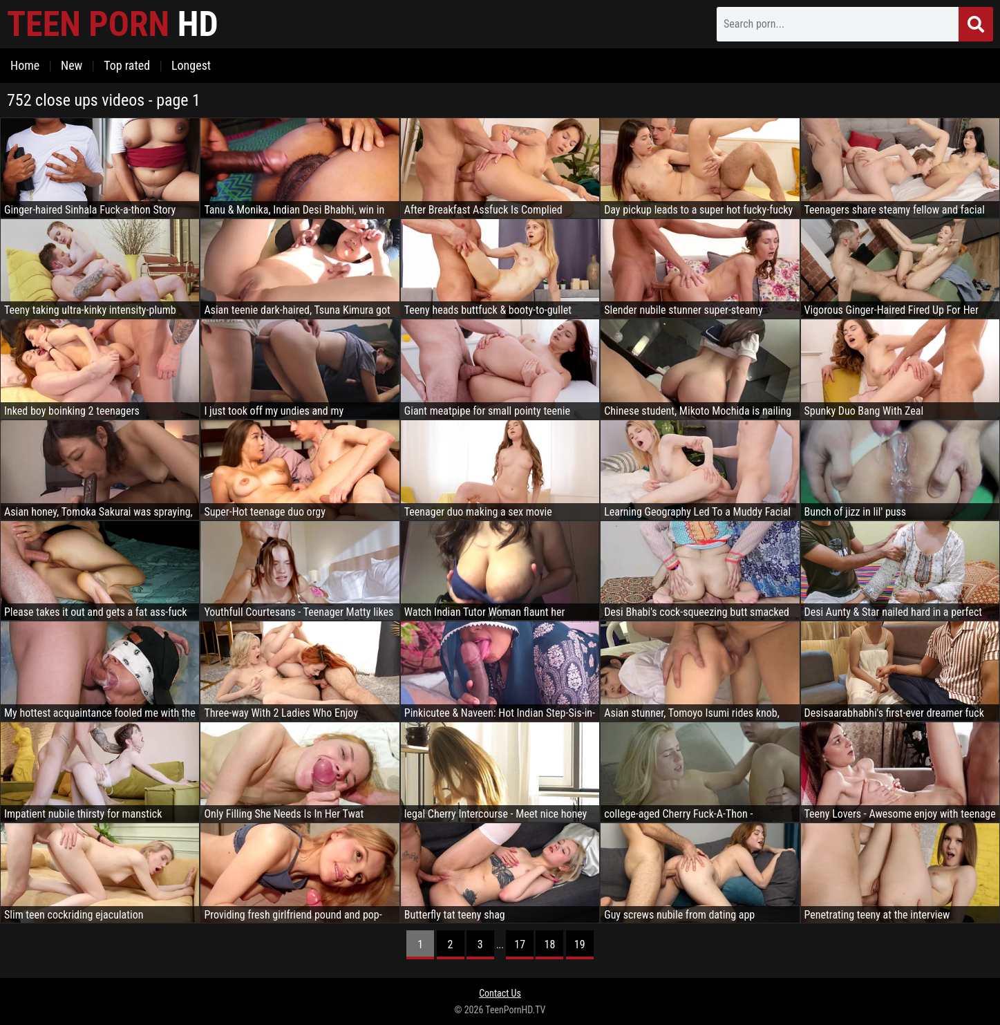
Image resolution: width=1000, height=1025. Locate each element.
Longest (191, 65)
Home (24, 65)
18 (550, 944)
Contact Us (500, 993)
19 (579, 944)
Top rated (127, 65)
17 (519, 944)
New (71, 65)
